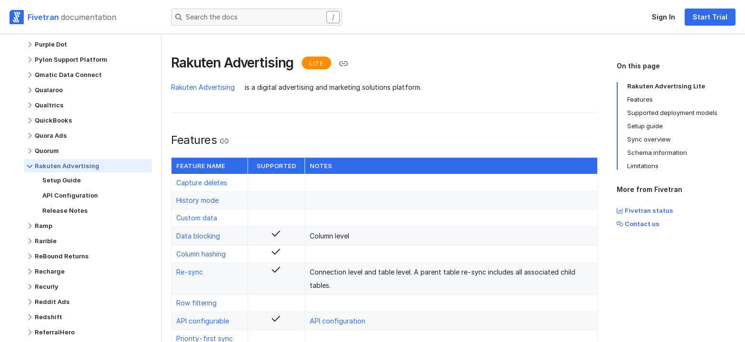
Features (640, 99)
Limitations (643, 166)
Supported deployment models (672, 112)
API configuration (337, 321)
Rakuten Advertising (203, 87)
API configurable (202, 321)
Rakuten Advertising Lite (666, 86)
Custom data (196, 218)
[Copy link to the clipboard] (343, 63)
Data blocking (198, 236)
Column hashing (201, 254)
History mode (197, 200)
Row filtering (196, 303)
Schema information (657, 152)
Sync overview (649, 139)
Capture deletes (201, 183)
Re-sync (189, 272)
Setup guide (645, 126)
